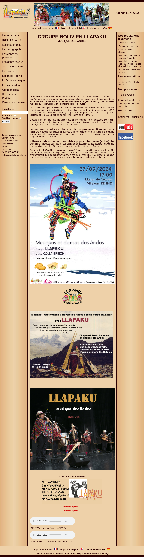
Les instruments (11, 44)
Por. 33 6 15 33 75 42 (10, 152)
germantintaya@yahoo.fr (16, 155)
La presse (8, 71)
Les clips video (11, 85)
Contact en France (45, 553)
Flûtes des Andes (127, 42)
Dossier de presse (13, 102)
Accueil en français (45, 28)
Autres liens (126, 110)
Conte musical (10, 89)
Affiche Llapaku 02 (72, 510)
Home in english (73, 28)
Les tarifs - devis (12, 75)
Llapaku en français (43, 549)
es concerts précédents (10, 56)
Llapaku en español (95, 549)
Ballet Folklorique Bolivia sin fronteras (129, 70)
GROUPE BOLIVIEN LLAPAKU (72, 36)
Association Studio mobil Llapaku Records (129, 56)
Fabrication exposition (128, 46)
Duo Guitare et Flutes (129, 100)
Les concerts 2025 (13, 61)
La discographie (11, 49)
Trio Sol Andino (126, 94)
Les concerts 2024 (13, 66)
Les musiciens (10, 35)
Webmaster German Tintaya (95, 553)
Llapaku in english (69, 549)
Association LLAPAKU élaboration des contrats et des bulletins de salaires (130, 63)
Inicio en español (99, 28)
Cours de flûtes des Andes (125, 50)
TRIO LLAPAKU (11, 40)
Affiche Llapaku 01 (72, 506)
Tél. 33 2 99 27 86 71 (10, 149)
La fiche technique (13, 80)
